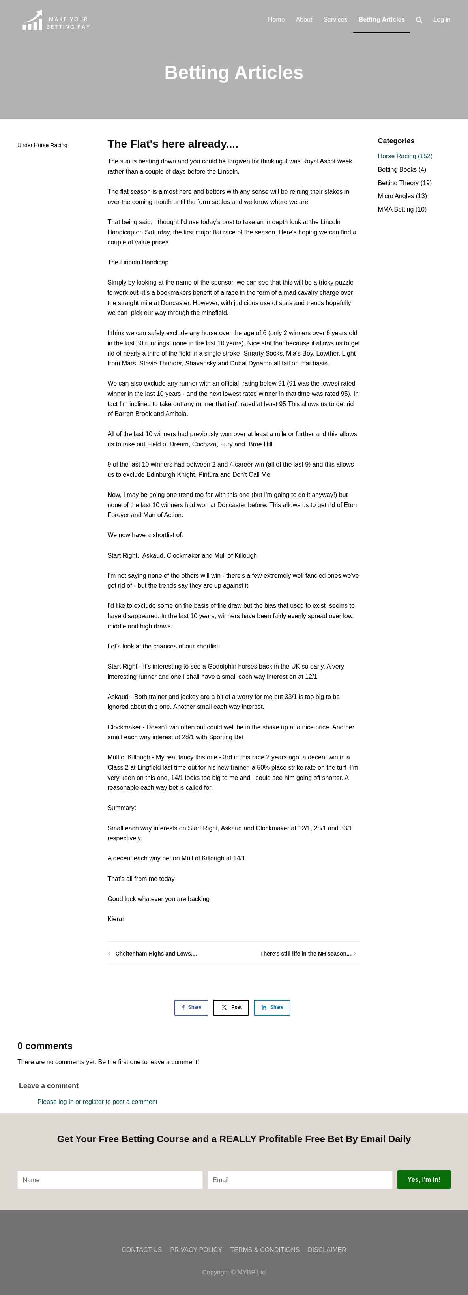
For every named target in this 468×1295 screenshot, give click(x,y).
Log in (442, 19)
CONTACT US (142, 1249)
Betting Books (402, 169)
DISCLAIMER (327, 1249)
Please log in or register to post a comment (97, 1101)
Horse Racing (50, 145)
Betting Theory (405, 183)
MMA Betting (402, 209)
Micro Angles (402, 196)
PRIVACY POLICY (196, 1249)
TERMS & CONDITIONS (265, 1249)
